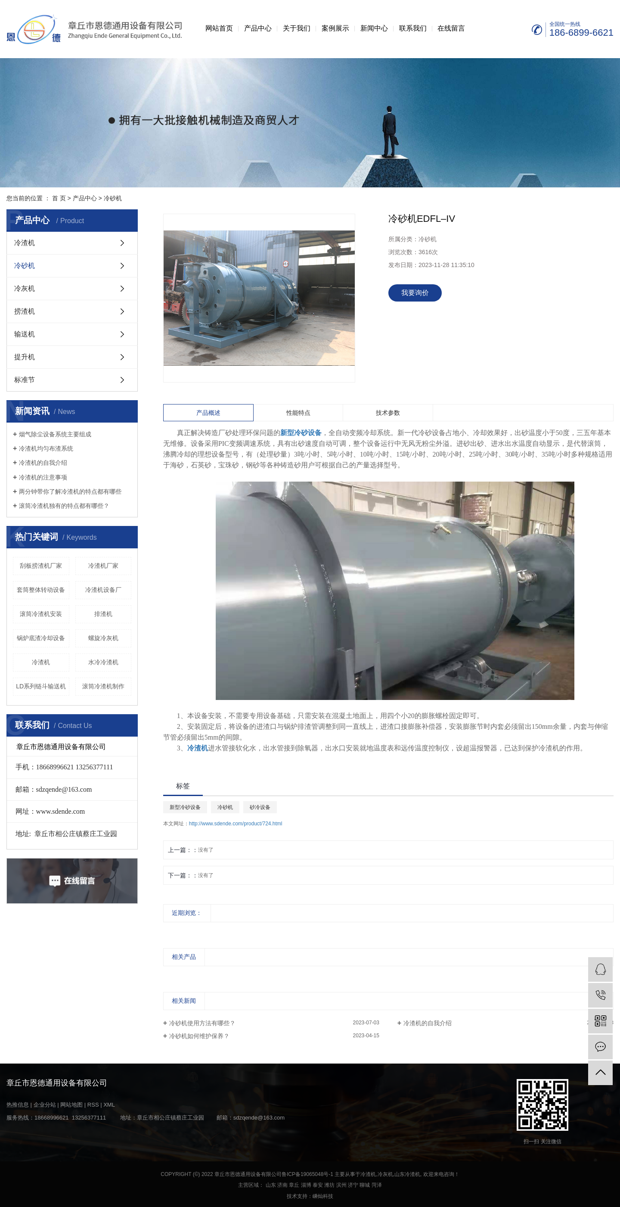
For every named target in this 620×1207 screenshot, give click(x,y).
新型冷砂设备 (185, 807)
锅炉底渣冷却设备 (41, 638)
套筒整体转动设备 (41, 589)
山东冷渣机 (407, 1174)
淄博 (306, 1185)
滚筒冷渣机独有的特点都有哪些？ (64, 505)
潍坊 (329, 1185)
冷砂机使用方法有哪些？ (202, 1023)
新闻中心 (374, 28)
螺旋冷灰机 (103, 638)
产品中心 (258, 28)
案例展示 (335, 28)
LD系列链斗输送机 (41, 686)
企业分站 (45, 1104)
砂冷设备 (260, 807)
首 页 (59, 198)
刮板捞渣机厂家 (41, 565)
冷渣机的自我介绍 (43, 462)
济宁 (353, 1185)
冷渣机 (24, 242)
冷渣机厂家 (103, 565)
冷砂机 (113, 198)
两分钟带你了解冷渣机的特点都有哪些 (70, 491)
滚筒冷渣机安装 (41, 613)
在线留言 (451, 28)
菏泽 (377, 1185)
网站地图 (71, 1104)
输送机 (24, 334)
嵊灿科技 (323, 1196)
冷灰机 (24, 288)
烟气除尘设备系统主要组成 (55, 434)
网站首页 (219, 28)
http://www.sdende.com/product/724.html (235, 824)
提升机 (24, 357)
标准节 (24, 379)
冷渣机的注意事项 (43, 477)
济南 (282, 1185)
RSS (93, 1104)
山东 (271, 1185)
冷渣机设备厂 (103, 589)
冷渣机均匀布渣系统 (46, 448)
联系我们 (413, 28)
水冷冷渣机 (103, 662)
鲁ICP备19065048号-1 (307, 1174)
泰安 (318, 1185)
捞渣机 (24, 311)
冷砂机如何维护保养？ (199, 1036)
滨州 (341, 1185)
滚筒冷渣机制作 (103, 686)
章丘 (294, 1185)
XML (109, 1104)
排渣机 (103, 613)
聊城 (365, 1185)
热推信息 (17, 1104)
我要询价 (415, 292)
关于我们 (296, 28)
